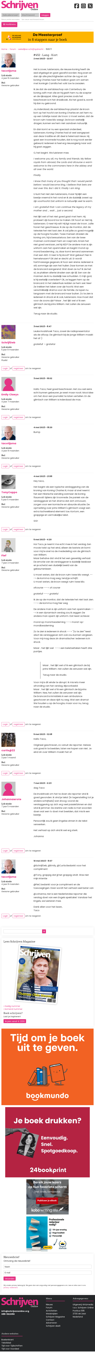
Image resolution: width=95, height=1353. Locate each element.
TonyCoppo (9, 492)
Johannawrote (11, 799)
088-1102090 (8, 1314)
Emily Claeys (9, 394)
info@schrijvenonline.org (15, 1311)
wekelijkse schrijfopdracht (30, 49)
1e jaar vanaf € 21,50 (15, 1021)
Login (5, 368)
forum (13, 49)
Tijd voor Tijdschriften (12, 1345)
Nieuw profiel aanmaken (10, 20)
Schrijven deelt (53, 1325)
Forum (49, 1307)
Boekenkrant (7, 1339)
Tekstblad (6, 1342)
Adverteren (51, 1322)
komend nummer (13, 1009)
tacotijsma (8, 70)
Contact (50, 1319)
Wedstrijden (52, 1313)
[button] (9, 24)
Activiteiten (51, 1310)
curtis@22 (8, 750)
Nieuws (49, 1304)
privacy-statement (11, 1288)
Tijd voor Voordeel (10, 1348)
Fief (3, 555)
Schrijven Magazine (55, 1316)
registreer (18, 368)
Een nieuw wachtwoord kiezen (33, 20)
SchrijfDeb (8, 342)
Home (4, 49)
